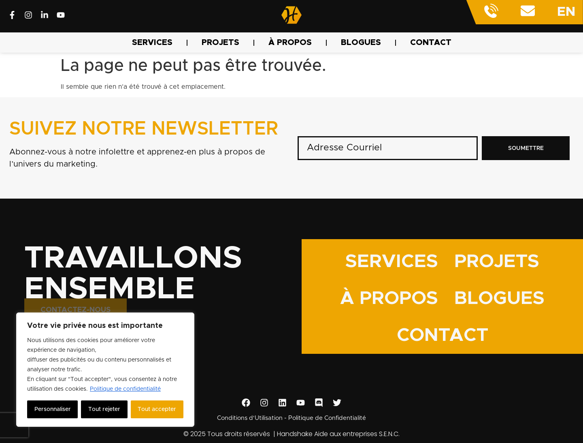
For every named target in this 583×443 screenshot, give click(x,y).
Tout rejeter (104, 409)
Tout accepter (157, 409)
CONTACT (430, 43)
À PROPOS (290, 43)
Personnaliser (52, 409)
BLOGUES (361, 43)
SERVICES (152, 43)
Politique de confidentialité (125, 389)
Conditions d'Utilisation (250, 418)
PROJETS (220, 43)
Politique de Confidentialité (327, 418)
